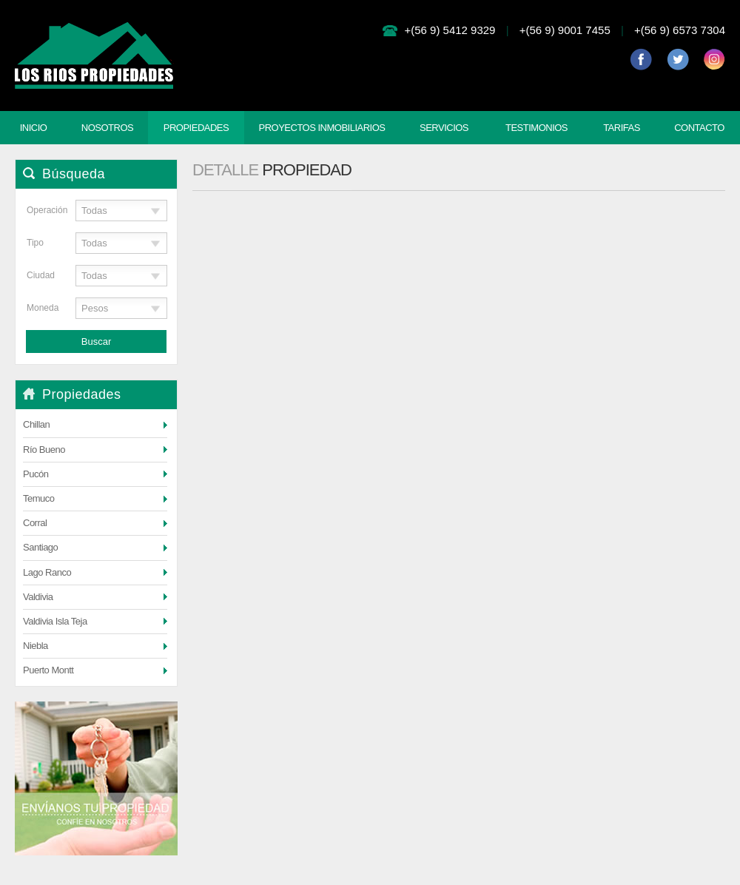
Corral (35, 522)
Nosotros (107, 127)
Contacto (699, 127)
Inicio (33, 127)
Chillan (36, 424)
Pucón (35, 473)
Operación (41, 210)
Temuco (39, 498)
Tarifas (621, 127)
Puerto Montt (48, 670)
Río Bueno (44, 449)
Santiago (40, 547)
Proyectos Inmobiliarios (321, 127)
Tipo (35, 243)
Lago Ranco (47, 572)
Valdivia (38, 596)
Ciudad (41, 275)
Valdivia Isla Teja (55, 621)
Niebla (35, 645)
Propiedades (196, 127)
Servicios (444, 127)
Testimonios (536, 127)
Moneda (41, 308)
